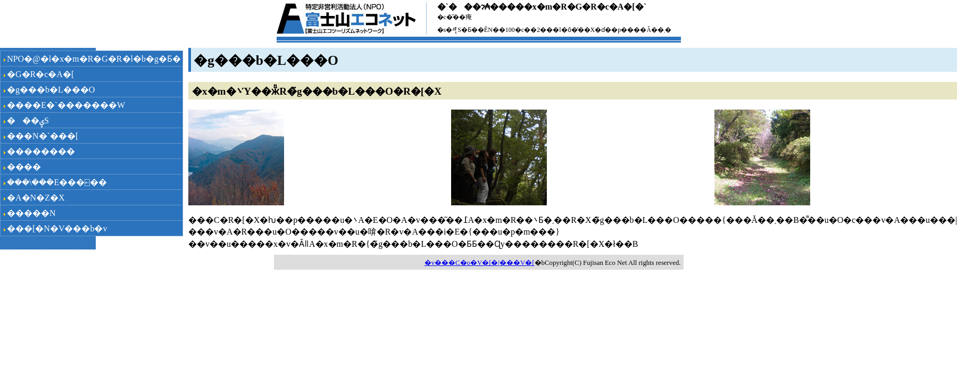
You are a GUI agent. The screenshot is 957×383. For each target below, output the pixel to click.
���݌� (24, 166)
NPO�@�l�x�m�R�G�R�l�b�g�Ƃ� (94, 58)
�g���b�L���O (51, 89)
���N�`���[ (42, 135)
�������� (41, 151)
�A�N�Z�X (35, 197)
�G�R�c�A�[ (40, 74)
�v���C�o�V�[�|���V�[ (480, 263)
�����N (31, 213)
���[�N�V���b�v (57, 228)
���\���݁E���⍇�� (57, 182)
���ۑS (28, 120)
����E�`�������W (66, 105)
